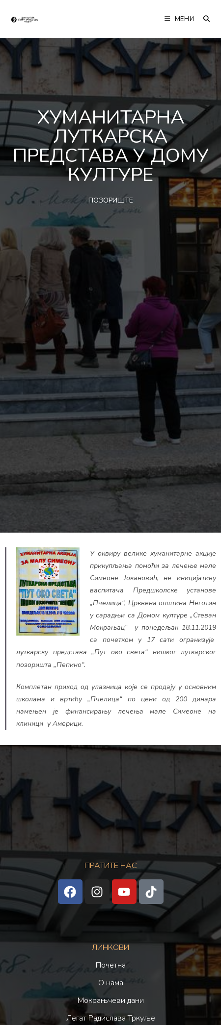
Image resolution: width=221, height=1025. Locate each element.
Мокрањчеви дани (111, 1000)
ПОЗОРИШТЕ (110, 200)
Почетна (111, 965)
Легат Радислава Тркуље (110, 1018)
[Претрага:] (203, 19)
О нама (110, 982)
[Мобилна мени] (180, 19)
